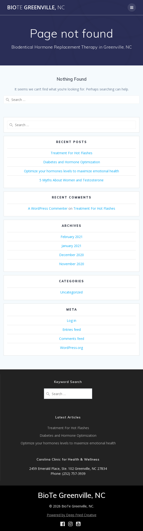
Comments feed (71, 338)
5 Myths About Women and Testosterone (71, 180)
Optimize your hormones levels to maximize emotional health (71, 171)
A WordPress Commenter (47, 208)
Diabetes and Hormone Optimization (71, 162)
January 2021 (71, 245)
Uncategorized (71, 292)
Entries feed (71, 329)
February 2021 (72, 236)
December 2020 (71, 255)
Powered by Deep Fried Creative (71, 515)
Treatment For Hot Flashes (71, 153)
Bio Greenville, (36, 7)
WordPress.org (71, 347)
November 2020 (71, 264)
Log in (71, 320)
